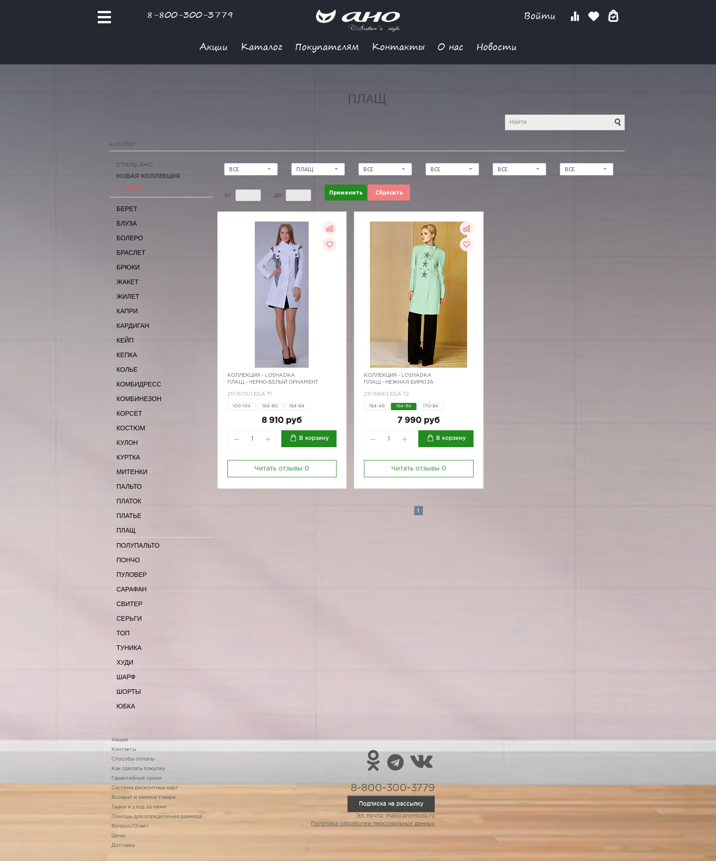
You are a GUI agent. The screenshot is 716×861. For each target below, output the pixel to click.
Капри (127, 311)
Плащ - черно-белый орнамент (272, 382)
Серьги (129, 618)
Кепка (126, 355)
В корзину (314, 438)
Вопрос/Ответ (130, 826)
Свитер (129, 603)
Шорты (128, 691)
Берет (126, 208)
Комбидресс (138, 384)
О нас (450, 46)
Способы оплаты (132, 759)
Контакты (398, 46)
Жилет (127, 296)
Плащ (126, 530)
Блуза (126, 223)
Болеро (129, 238)
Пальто (129, 486)
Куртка (128, 457)
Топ (123, 633)
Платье (129, 515)
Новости (496, 46)
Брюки (128, 267)
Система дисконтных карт (144, 788)
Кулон (127, 442)
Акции (214, 46)
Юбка (125, 706)
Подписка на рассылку (391, 803)
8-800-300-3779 (190, 14)
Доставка (123, 845)
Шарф (126, 677)
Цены (118, 836)
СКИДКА (129, 187)
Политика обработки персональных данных (373, 823)
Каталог (261, 46)
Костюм (130, 428)
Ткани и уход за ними (138, 807)
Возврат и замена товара (143, 797)
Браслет (130, 252)
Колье (126, 369)
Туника (129, 647)
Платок (128, 501)
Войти (541, 16)
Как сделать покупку (138, 768)
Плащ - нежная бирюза (399, 382)
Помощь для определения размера (156, 816)
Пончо (128, 560)
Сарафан (131, 589)
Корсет (129, 413)
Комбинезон (138, 398)
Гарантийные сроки (136, 778)
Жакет (127, 281)
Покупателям (327, 46)
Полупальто (137, 545)
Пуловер (131, 574)
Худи (124, 662)
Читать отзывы (281, 468)
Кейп (125, 340)
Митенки (131, 471)
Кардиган (132, 325)
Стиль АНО (134, 165)
